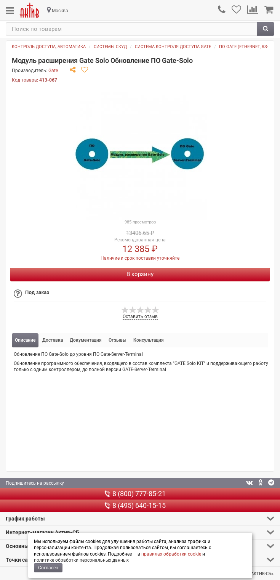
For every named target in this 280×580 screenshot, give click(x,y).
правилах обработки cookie (171, 554)
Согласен (48, 567)
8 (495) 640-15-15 (135, 505)
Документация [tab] (86, 340)
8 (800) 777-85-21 (135, 494)
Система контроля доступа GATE (173, 46)
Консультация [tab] (148, 340)
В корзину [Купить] (140, 274)
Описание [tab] (25, 340)
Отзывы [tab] (117, 340)
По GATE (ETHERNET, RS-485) (248, 46)
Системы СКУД (110, 46)
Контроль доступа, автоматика (49, 46)
